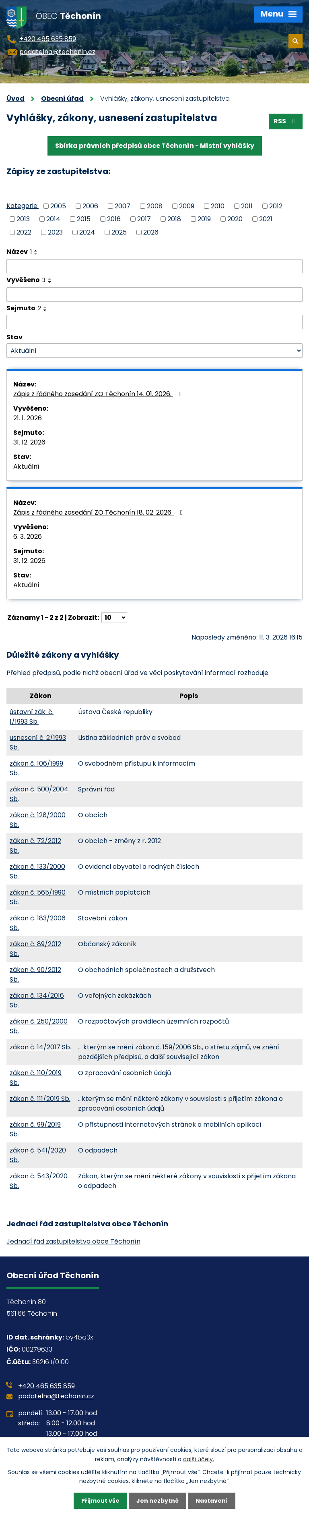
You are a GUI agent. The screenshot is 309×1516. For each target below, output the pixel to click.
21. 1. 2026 (27, 418)
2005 (58, 205)
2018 (174, 219)
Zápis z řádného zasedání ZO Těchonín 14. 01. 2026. (98, 394)
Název (19, 251)
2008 (155, 205)
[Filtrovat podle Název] (154, 266)
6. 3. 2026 (27, 536)
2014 (53, 219)
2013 (23, 219)
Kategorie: (22, 205)
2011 (247, 205)
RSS (285, 121)
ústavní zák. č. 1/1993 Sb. (32, 716)
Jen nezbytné (157, 1501)
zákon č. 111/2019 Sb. (40, 1098)
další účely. (198, 1459)
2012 (275, 205)
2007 (122, 205)
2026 (151, 232)
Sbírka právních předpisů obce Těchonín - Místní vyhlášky (154, 145)
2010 (218, 205)
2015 (84, 219)
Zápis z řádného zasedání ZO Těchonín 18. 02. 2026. (99, 512)
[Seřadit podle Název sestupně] (36, 253)
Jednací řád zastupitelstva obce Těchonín (73, 1241)
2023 (55, 232)
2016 (114, 219)
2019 (204, 219)
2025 (119, 232)
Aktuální (26, 466)
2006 (90, 205)
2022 (23, 232)
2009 (186, 205)
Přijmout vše (100, 1501)
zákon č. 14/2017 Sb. (40, 1047)
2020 (235, 219)
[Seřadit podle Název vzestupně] (36, 250)
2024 (87, 232)
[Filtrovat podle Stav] (154, 350)
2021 (265, 219)
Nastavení (212, 1501)
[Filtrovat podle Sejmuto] (154, 322)
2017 (144, 219)
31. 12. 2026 (29, 442)
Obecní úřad (62, 98)
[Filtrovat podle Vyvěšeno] (154, 294)
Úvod (15, 98)
